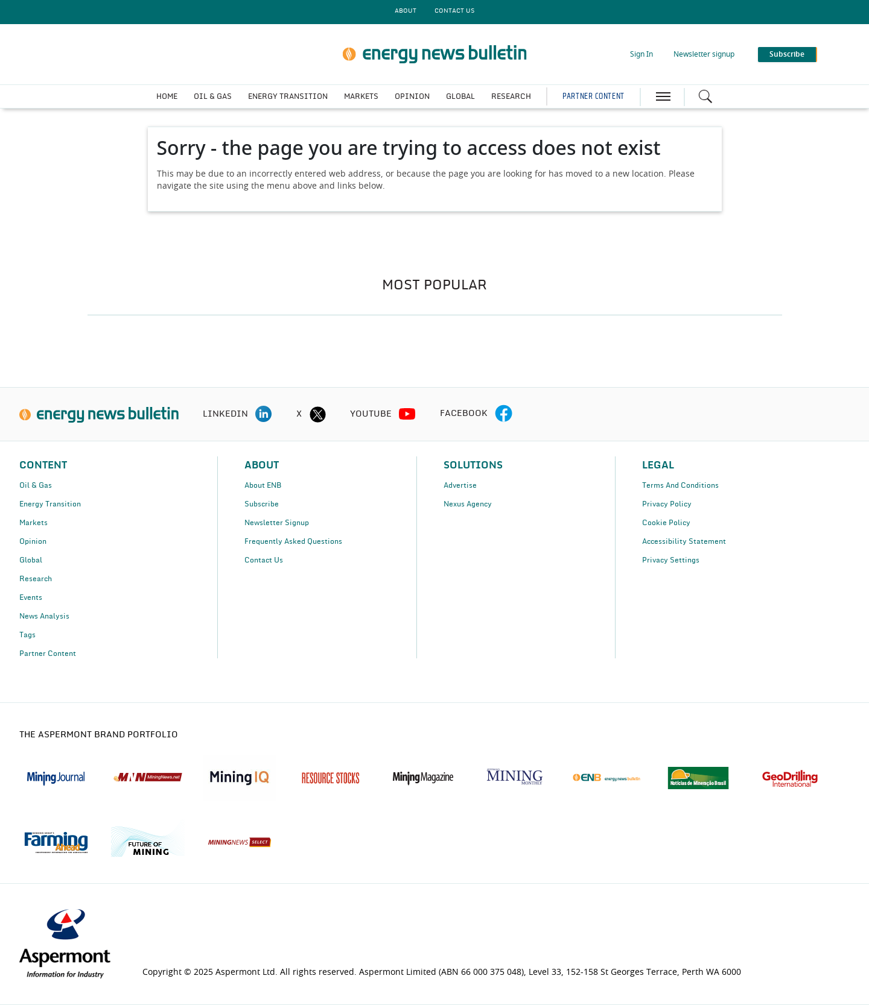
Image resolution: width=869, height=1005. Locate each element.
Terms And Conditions (680, 485)
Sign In (641, 54)
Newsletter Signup (276, 522)
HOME (166, 96)
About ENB (262, 485)
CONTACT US (454, 11)
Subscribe (261, 504)
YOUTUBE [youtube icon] (371, 414)
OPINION (412, 96)
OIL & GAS (213, 96)
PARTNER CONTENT (593, 96)
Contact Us (263, 560)
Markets (33, 522)
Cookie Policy (666, 522)
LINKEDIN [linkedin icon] (225, 414)
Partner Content (47, 653)
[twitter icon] (317, 414)
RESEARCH (511, 96)
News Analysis (44, 616)
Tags (27, 634)
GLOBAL (460, 96)
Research (35, 578)
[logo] (99, 414)
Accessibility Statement (684, 541)
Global (30, 560)
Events (30, 597)
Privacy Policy (667, 504)
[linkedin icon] (263, 414)
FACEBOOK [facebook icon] (464, 413)
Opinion (32, 541)
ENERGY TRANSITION (288, 96)
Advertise (460, 485)
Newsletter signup (703, 54)
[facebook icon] (503, 414)
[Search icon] (705, 96)
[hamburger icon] (663, 96)
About (405, 11)
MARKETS (361, 96)
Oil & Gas (35, 485)
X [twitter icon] (299, 414)
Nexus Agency (468, 504)
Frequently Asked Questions (293, 541)
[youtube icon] (407, 414)
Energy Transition (50, 504)
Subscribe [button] (786, 54)
